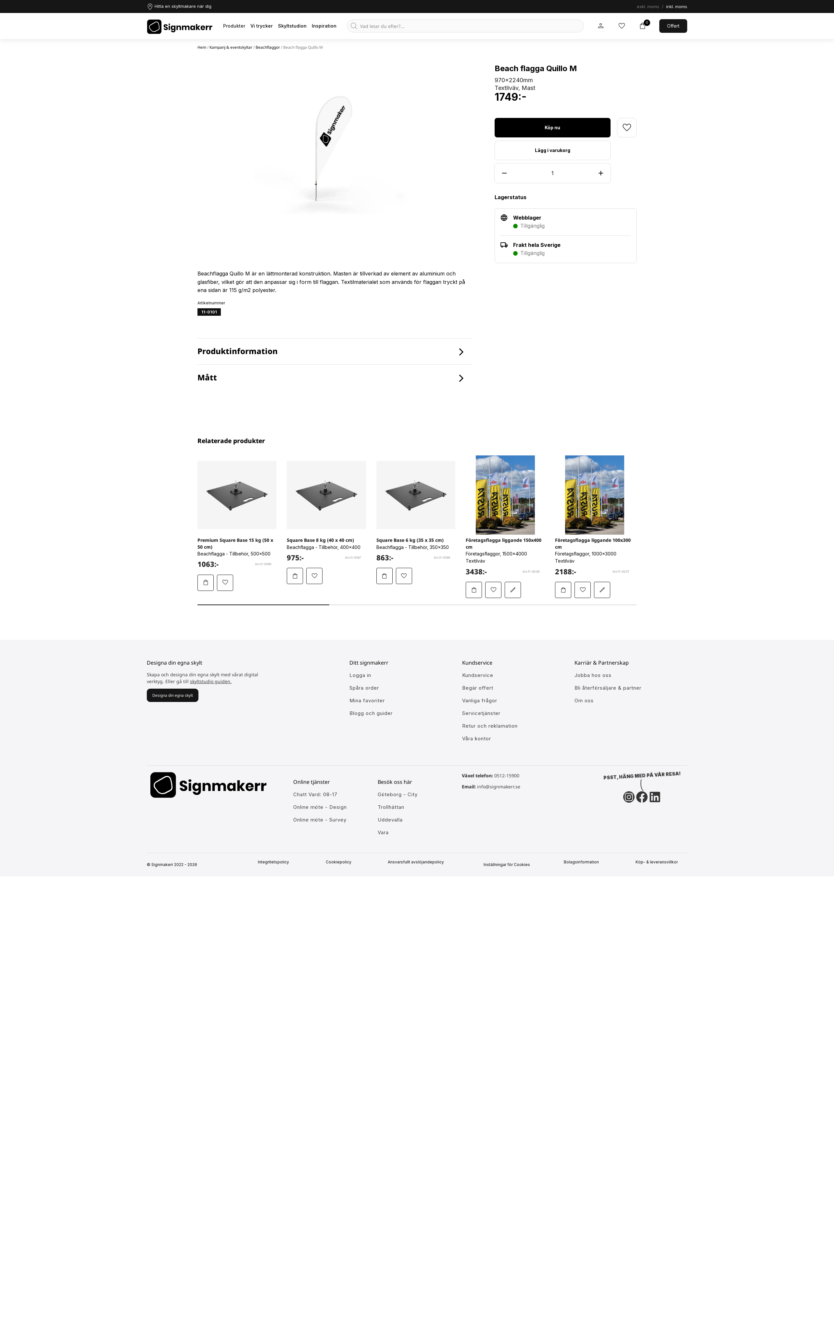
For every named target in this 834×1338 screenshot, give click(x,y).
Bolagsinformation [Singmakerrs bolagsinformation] (584, 862)
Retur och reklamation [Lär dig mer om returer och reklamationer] (490, 726)
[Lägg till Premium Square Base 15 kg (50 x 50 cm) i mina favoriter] (225, 583)
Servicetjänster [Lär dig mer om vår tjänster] (481, 713)
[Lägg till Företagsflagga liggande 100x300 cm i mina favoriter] (583, 590)
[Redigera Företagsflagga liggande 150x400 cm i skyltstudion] (513, 590)
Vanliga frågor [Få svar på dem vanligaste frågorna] (479, 700)
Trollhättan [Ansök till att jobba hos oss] (391, 807)
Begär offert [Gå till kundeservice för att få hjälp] (477, 688)
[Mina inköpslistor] (621, 25)
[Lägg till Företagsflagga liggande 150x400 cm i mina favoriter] (493, 590)
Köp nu (552, 127)
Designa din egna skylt (172, 695)
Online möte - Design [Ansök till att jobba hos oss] (320, 807)
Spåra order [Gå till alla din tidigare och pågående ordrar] (364, 688)
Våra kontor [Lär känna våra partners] (476, 738)
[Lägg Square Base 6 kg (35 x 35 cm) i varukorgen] (384, 576)
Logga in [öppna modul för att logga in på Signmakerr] (360, 675)
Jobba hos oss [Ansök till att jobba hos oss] (593, 675)
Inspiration (324, 26)
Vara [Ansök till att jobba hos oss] (383, 832)
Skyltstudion (292, 26)
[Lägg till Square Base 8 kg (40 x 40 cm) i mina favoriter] (314, 576)
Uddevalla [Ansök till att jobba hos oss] (390, 820)
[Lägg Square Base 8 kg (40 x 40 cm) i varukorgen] (295, 576)
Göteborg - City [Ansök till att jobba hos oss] (398, 794)
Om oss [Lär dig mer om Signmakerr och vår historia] (584, 700)
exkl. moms (648, 6)
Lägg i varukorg (552, 150)
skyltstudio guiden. (211, 681)
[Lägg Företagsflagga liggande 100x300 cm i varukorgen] (563, 590)
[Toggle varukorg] (642, 25)
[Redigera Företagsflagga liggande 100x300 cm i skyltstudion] (602, 590)
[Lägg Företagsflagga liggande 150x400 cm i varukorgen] (474, 590)
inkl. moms (676, 6)
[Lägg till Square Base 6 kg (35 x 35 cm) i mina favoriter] (404, 576)
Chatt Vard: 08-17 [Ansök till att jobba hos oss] (315, 794)
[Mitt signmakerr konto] (600, 25)
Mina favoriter (367, 700)
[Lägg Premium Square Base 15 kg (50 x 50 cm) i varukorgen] (205, 583)
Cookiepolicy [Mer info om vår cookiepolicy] (341, 862)
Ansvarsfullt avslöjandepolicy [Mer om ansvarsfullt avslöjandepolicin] (419, 862)
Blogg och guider (371, 713)
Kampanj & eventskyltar (230, 47)
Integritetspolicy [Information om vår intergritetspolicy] (276, 862)
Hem (201, 47)
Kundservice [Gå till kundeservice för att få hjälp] (477, 675)
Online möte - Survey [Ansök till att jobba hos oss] (320, 820)
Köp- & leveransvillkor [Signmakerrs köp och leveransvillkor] (659, 862)
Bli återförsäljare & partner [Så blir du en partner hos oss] (608, 688)
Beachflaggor (268, 47)
